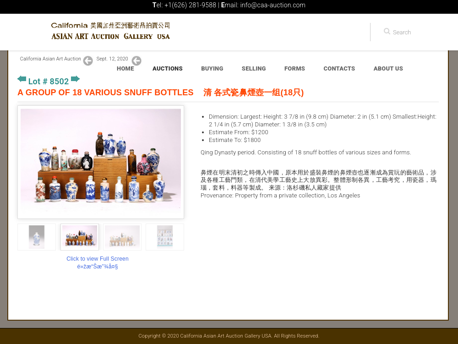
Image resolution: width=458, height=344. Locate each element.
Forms (294, 68)
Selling (254, 68)
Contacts (339, 68)
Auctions (168, 68)
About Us (388, 68)
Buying (212, 68)
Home (125, 68)
